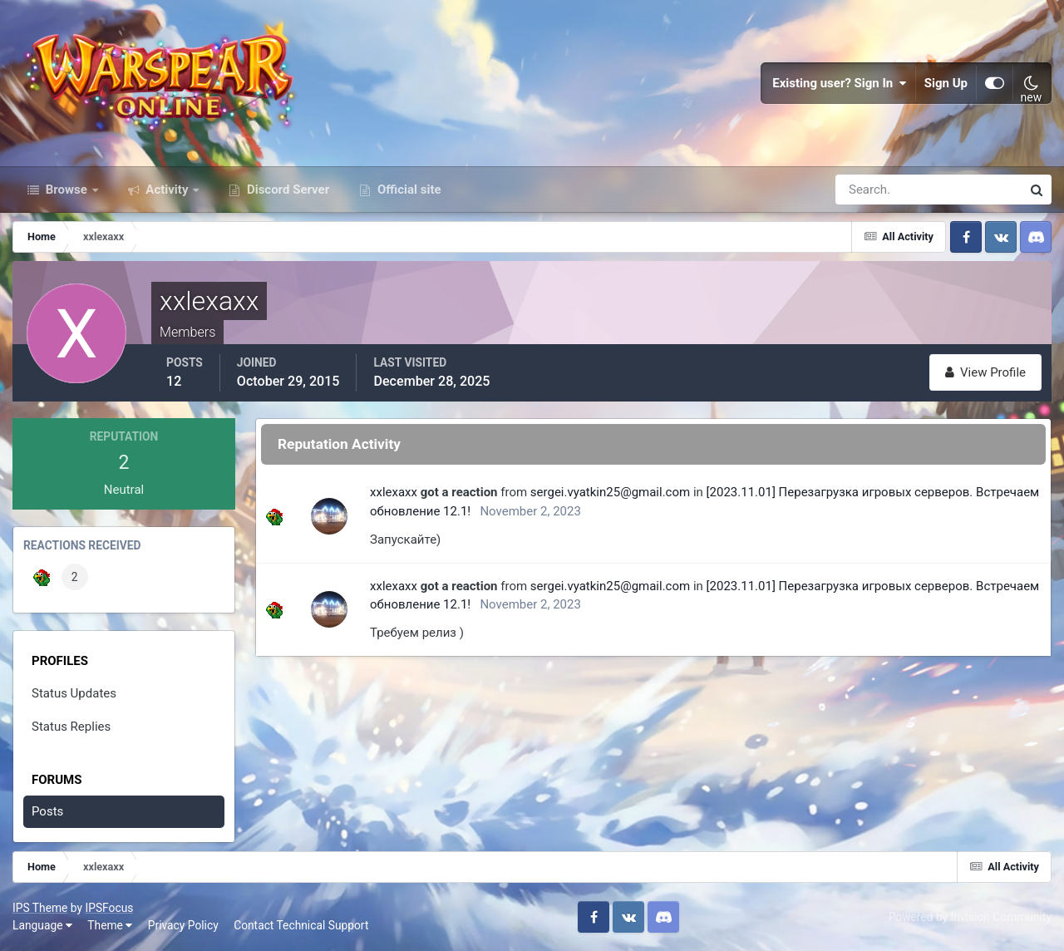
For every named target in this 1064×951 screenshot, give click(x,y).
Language (42, 925)
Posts (47, 811)
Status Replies (71, 726)
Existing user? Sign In (839, 83)
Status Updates (74, 693)
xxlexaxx (393, 492)
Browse (66, 189)
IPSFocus (109, 907)
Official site (407, 189)
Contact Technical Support (301, 925)
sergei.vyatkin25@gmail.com (610, 492)
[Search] (871, 189)
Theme (109, 925)
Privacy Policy (183, 925)
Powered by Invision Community (970, 917)
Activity (167, 189)
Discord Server (286, 189)
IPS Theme (39, 907)
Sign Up (946, 83)
